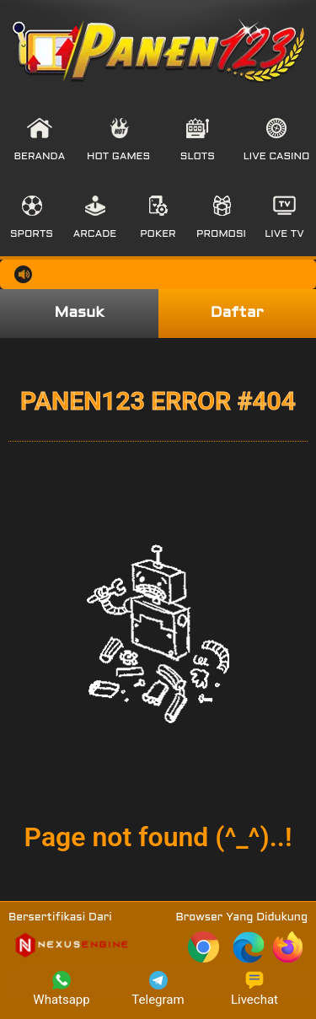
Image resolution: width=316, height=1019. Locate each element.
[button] (40, 140)
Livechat (254, 989)
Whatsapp (61, 989)
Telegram (157, 989)
